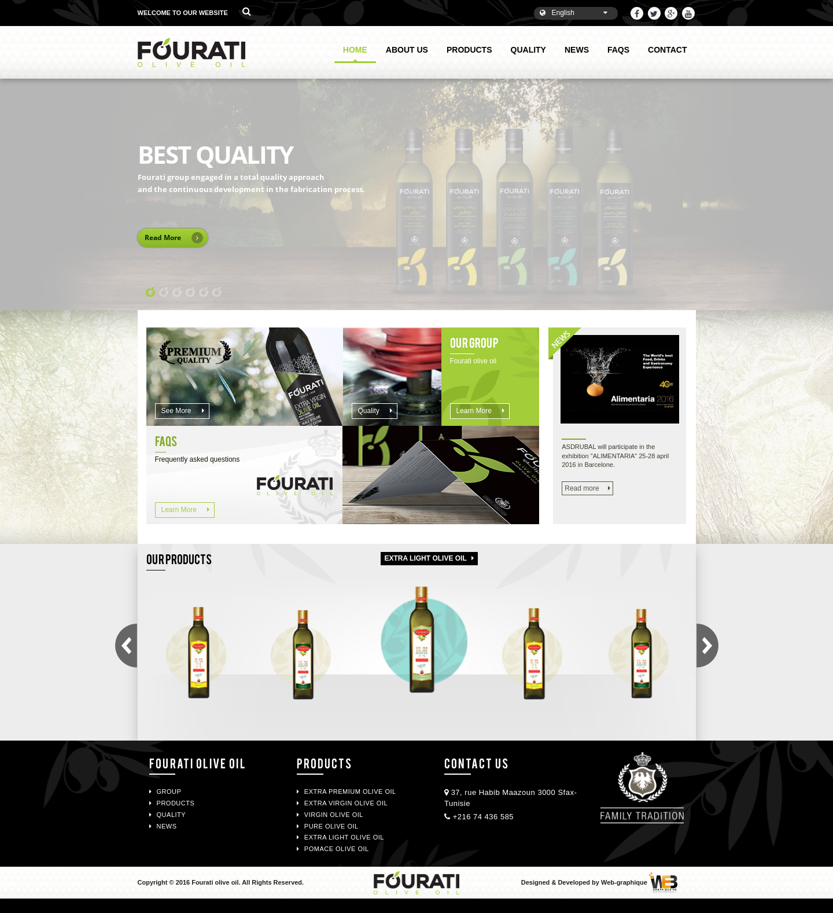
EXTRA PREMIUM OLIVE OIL (346, 791)
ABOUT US (407, 49)
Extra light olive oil (429, 558)
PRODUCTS (469, 49)
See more (182, 411)
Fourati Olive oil (197, 763)
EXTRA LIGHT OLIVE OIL (340, 837)
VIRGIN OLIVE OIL (330, 814)
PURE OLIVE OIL (328, 826)
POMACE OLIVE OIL (333, 848)
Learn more (480, 411)
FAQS (618, 49)
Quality (375, 411)
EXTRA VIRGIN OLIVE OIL (342, 803)
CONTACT (667, 49)
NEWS (577, 49)
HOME (355, 54)
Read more (587, 488)
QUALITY (528, 49)
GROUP (165, 791)
